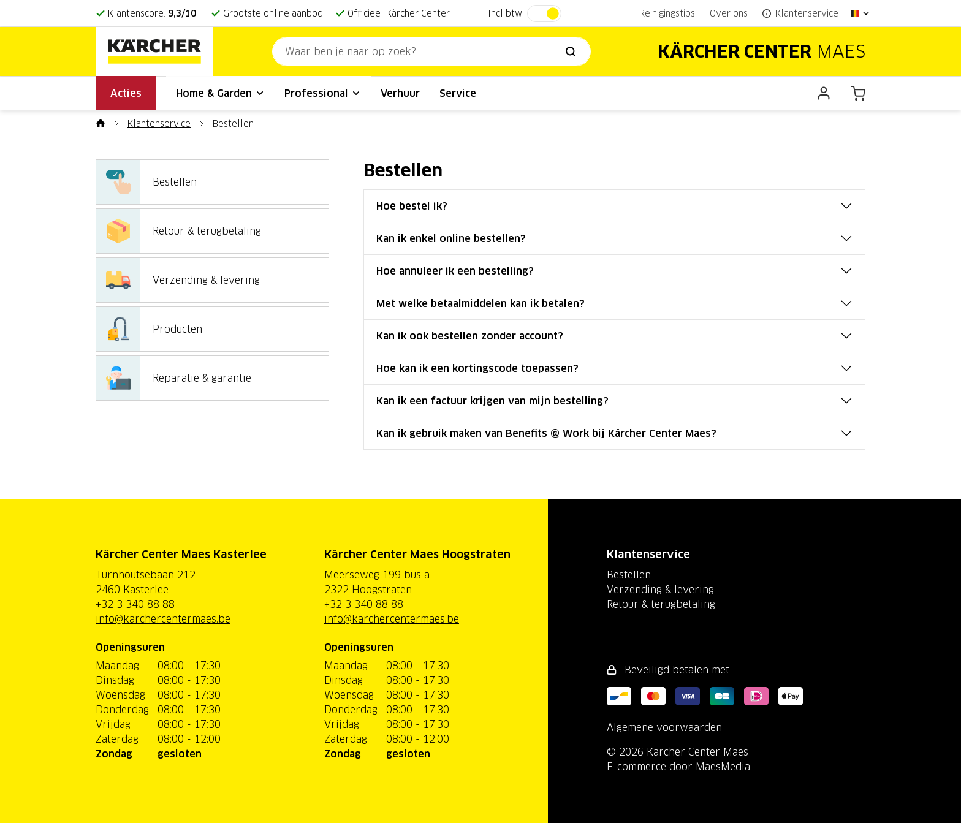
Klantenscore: (152, 13)
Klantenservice (159, 124)
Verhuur (400, 93)
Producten (149, 329)
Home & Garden (220, 93)
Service (457, 93)
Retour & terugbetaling (178, 231)
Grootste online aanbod (273, 13)
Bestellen (146, 182)
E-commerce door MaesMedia (678, 766)
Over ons (729, 13)
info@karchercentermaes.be (163, 618)
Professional (322, 93)
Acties (126, 93)
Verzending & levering (178, 280)
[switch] (544, 13)
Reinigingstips (667, 13)
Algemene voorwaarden (664, 727)
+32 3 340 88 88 (135, 604)
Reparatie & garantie (173, 378)
